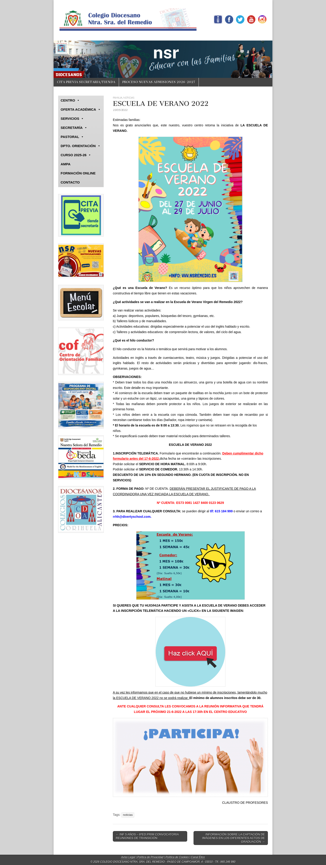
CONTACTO (70, 182)
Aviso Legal (128, 857)
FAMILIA (117, 97)
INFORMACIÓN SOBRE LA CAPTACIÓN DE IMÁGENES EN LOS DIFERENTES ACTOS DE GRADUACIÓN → (233, 838)
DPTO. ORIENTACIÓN (81, 146)
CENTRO (70, 100)
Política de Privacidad (150, 857)
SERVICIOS (72, 118)
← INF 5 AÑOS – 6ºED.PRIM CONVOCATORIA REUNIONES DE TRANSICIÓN (147, 836)
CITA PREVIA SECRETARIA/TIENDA (86, 82)
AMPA (65, 164)
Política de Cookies (177, 857)
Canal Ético (198, 857)
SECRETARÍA (74, 127)
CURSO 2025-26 (76, 155)
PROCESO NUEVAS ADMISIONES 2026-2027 (158, 82)
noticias (128, 815)
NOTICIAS (128, 97)
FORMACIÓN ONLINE (78, 173)
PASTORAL (72, 136)
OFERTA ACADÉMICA (81, 109)
